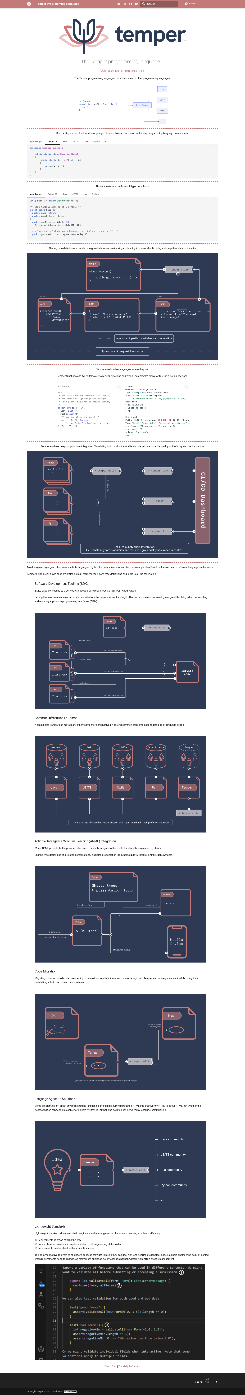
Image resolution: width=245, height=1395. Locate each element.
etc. (107, 141)
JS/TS (75, 194)
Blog (141, 70)
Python (96, 141)
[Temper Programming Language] (29, 4)
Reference (131, 70)
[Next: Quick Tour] (205, 1381)
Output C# (52, 141)
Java (65, 141)
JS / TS (75, 141)
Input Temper (36, 141)
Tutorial (119, 70)
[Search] (159, 4)
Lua (86, 141)
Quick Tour (107, 70)
